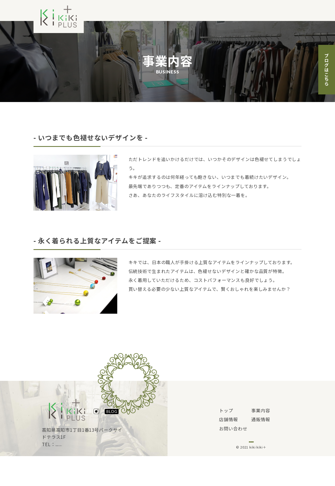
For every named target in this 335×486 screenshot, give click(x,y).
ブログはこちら (326, 69)
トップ (166, 10)
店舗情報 (223, 10)
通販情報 (253, 10)
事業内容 (193, 10)
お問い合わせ (287, 10)
